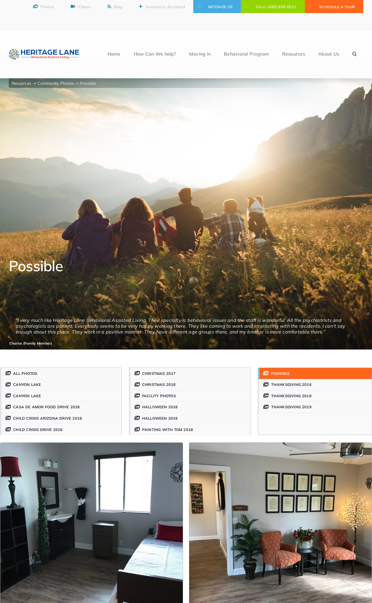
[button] (354, 54)
